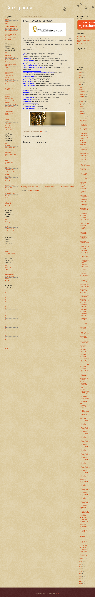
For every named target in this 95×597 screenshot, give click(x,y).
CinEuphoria (18, 7)
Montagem (8, 94)
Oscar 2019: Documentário (84, 249)
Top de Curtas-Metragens (9, 126)
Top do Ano (8, 123)
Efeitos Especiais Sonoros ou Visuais (10, 192)
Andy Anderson (84, 133)
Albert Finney (83, 526)
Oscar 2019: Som (84, 223)
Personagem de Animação (9, 89)
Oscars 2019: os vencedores (84, 150)
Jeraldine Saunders (83, 141)
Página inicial (49, 187)
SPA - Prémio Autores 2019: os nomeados (84, 129)
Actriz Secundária (9, 81)
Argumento (8, 92)
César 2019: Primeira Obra (84, 357)
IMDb (6, 24)
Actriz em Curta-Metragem (9, 76)
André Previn (83, 118)
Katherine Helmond (83, 272)
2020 (80, 87)
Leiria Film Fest (81, 36)
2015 (80, 569)
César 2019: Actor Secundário (84, 303)
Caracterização (9, 111)
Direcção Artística (9, 106)
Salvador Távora (84, 521)
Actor (6, 67)
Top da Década (9, 129)
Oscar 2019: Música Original (84, 168)
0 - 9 (6, 348)
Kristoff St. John (84, 536)
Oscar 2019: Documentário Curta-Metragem (84, 197)
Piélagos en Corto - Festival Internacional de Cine (83, 40)
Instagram (7, 21)
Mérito (7, 251)
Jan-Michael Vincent (83, 508)
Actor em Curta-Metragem (9, 72)
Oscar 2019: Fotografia (83, 233)
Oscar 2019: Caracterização (84, 245)
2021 (80, 85)
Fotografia (8, 96)
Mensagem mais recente (30, 187)
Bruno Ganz (83, 418)
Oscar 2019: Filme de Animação (84, 208)
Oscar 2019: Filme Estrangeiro (84, 220)
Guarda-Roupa (9, 109)
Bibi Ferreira (83, 479)
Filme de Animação (10, 57)
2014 (80, 571)
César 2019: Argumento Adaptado (83, 353)
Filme (6, 53)
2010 (80, 581)
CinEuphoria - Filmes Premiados (10, 35)
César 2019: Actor (84, 293)
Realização (8, 61)
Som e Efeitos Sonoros (11, 104)
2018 (80, 561)
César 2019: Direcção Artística (83, 329)
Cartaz (7, 119)
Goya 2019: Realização (83, 554)
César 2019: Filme (84, 284)
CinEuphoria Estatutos (11, 26)
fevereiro (82, 116)
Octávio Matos (83, 534)
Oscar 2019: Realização (83, 156)
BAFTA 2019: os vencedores (84, 518)
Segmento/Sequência (10, 117)
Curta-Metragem (9, 59)
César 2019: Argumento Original (83, 323)
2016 (80, 566)
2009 (80, 583)
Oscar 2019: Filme (84, 153)
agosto (82, 101)
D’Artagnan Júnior (84, 256)
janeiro (82, 558)
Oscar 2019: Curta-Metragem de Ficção (84, 184)
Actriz (6, 70)
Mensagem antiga (67, 187)
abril (81, 111)
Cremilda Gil (83, 524)
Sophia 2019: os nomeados (84, 125)
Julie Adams (83, 539)
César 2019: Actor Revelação (84, 371)
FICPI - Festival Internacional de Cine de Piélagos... (85, 422)
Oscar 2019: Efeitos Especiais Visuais (83, 190)
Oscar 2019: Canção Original (85, 165)
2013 (80, 574)
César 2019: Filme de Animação (84, 342)
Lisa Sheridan (83, 147)
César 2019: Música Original (84, 299)
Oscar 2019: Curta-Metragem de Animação (84, 203)
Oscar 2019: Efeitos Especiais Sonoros (83, 227)
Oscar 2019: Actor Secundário (84, 212)
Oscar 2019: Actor (84, 162)
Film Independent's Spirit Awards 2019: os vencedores (84, 261)
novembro (83, 94)
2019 (80, 89)
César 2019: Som (84, 364)
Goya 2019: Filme (84, 551)
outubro (82, 96)
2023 (80, 80)
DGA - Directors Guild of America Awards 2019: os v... (85, 543)
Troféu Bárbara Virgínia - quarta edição (84, 530)
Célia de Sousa (84, 278)
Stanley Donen (84, 275)
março (82, 113)
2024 (80, 77)
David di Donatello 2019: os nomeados (84, 400)
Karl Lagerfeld (83, 396)
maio (81, 108)
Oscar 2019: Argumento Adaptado (83, 173)
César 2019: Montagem (83, 367)
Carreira (7, 246)
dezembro (83, 91)
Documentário (8, 55)
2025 (80, 75)
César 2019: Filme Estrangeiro (84, 296)
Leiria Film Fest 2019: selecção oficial (84, 137)
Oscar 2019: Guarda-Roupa (84, 242)
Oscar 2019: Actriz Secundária (84, 253)
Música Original (9, 98)
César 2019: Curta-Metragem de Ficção (84, 317)
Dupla (6, 86)
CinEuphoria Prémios (10, 28)
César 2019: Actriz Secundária (84, 312)
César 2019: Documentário (84, 361)
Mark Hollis (83, 144)
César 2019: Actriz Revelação (84, 378)
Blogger (57, 593)
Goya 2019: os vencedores (84, 548)
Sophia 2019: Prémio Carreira (84, 121)
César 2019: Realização (83, 289)
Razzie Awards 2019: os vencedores (84, 268)
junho (82, 106)
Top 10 (7, 280)
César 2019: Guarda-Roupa (84, 333)
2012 (80, 576)
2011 (80, 578)
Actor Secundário (9, 79)
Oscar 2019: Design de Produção (83, 237)
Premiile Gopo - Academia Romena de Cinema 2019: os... (84, 384)
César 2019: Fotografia (83, 375)
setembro (82, 99)
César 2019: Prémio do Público (83, 338)
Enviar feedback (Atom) (33, 190)
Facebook (7, 19)
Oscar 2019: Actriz (84, 159)
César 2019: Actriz (84, 286)
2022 (80, 82)
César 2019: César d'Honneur (83, 308)
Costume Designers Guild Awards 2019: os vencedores (85, 391)
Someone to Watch (10, 253)
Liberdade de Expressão (11, 249)
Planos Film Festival (82, 43)
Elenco (7, 83)
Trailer (7, 121)
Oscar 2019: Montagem (83, 216)
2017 (80, 564)
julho (81, 104)
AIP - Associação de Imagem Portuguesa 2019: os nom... (84, 406)
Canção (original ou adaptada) (10, 101)
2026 (80, 72)
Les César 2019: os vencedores (84, 281)
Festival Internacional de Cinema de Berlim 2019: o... (85, 413)
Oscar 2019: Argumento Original (83, 178)
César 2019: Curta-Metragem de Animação (84, 347)
